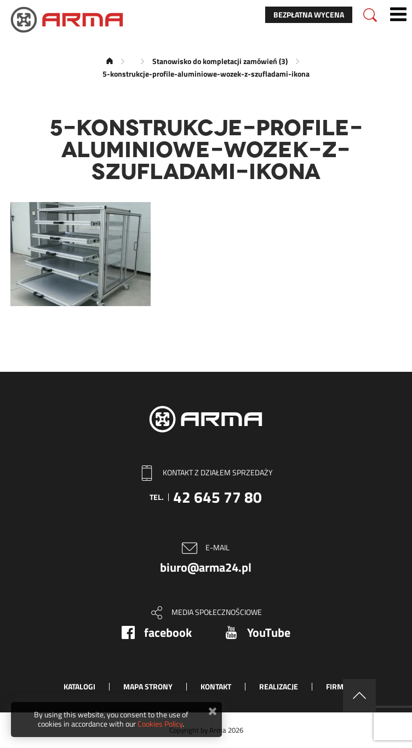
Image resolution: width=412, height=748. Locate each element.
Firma (337, 686)
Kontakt (216, 686)
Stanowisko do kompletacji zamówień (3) (220, 61)
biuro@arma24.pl (205, 567)
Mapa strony (148, 686)
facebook (168, 632)
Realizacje (278, 686)
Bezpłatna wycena (308, 14)
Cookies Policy (160, 723)
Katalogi (79, 686)
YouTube (268, 632)
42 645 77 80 (217, 497)
